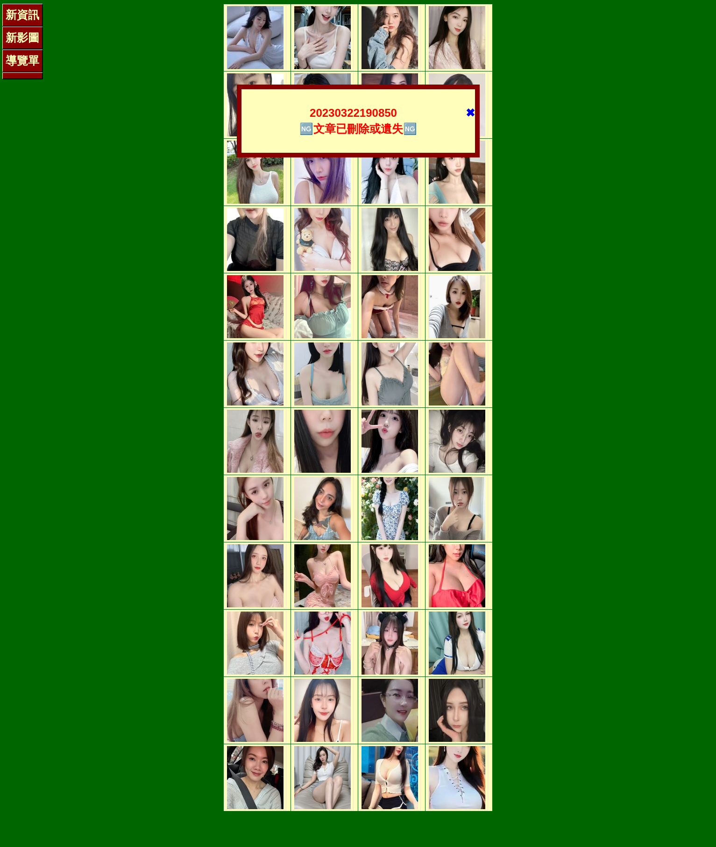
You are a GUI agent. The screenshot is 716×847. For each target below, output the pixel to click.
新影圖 (22, 37)
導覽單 (22, 60)
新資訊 (22, 14)
